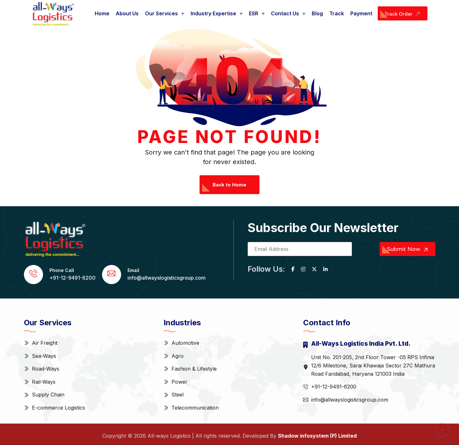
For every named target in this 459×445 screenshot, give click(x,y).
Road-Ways (45, 369)
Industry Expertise (213, 13)
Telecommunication (195, 407)
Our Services (161, 13)
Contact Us (285, 13)
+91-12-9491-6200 (72, 278)
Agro (177, 356)
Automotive (185, 343)
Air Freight (44, 343)
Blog (317, 13)
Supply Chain (48, 394)
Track (336, 13)
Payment (361, 13)
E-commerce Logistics (58, 407)
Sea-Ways (44, 356)
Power (179, 382)
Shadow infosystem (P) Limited (317, 436)
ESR (253, 13)
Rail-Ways (43, 382)
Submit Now (408, 249)
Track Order (403, 14)
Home (102, 13)
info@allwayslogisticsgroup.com (166, 278)
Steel (177, 394)
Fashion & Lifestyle (194, 369)
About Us (127, 13)
